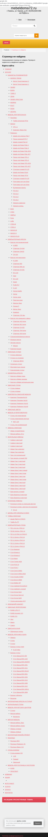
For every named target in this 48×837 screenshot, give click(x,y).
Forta (12, 218)
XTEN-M (13, 224)
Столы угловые (15, 391)
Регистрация (31, 19)
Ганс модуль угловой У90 (18, 458)
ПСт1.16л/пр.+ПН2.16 (17, 537)
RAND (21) (13, 616)
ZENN (12, 96)
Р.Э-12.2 (15, 194)
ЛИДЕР (12, 87)
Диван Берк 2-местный (17, 485)
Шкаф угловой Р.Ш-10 (20, 142)
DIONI (12, 108)
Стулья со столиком (17, 358)
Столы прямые (15, 388)
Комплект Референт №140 (19, 406)
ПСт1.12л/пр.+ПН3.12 (17, 546)
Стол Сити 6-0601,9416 (18, 574)
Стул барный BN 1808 (20, 692)
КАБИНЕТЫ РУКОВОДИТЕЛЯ (17, 75)
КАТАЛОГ (8, 72)
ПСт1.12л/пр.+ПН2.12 (17, 543)
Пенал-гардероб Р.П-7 (20, 139)
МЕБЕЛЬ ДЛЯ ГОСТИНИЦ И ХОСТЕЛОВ (21, 765)
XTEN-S (13, 227)
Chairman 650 (17, 263)
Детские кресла (15, 343)
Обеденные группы (16, 631)
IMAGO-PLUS (14, 236)
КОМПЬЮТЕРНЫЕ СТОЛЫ (16, 525)
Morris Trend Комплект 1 (21, 84)
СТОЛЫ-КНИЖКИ (13, 750)
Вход (19, 19)
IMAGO (12, 124)
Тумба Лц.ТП (14, 522)
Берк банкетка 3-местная (18, 495)
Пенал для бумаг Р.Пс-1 (21, 157)
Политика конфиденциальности (12, 836)
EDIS (12, 209)
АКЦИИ (7, 777)
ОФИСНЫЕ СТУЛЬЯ (14, 352)
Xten (11, 619)
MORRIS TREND (15, 78)
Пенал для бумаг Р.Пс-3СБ (22, 163)
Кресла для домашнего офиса (20, 318)
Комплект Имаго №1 (20, 130)
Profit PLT (16, 285)
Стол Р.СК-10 (14, 564)
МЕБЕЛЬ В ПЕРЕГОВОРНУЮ (17, 412)
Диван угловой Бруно (17, 431)
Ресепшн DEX (15, 741)
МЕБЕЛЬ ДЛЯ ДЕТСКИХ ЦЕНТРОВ (19, 707)
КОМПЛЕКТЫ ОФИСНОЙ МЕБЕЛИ (19, 394)
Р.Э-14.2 (15, 197)
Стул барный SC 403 (20, 656)
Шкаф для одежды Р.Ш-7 (21, 136)
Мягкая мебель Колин (17, 726)
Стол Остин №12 (16, 592)
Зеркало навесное (19, 203)
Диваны (13, 637)
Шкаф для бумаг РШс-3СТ (22, 154)
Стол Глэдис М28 (16, 561)
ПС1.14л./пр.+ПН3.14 (17, 528)
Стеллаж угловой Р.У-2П (21, 169)
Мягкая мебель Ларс (17, 723)
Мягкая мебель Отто (17, 434)
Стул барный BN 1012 (20, 686)
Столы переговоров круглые (19, 419)
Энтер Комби (17, 291)
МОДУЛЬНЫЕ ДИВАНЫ (15, 437)
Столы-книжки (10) (16, 753)
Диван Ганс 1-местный (17, 461)
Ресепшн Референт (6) (17, 744)
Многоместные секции (17, 367)
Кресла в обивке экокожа (18, 379)
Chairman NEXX (18, 361)
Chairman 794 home (19, 330)
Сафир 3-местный (16, 446)
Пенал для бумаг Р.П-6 (20, 175)
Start (14, 276)
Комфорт (16, 312)
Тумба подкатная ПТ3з (20, 121)
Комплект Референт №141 (19, 403)
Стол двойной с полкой (18, 589)
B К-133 (15, 273)
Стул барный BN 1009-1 (21, 689)
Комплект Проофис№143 (18, 397)
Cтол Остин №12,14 (17, 595)
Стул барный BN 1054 (20, 677)
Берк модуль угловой (17, 491)
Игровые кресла (15, 339)
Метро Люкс (17, 309)
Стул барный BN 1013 (20, 680)
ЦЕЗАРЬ (13, 111)
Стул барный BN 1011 (20, 668)
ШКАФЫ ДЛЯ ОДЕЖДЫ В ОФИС (18, 513)
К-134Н (15, 260)
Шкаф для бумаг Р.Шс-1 (21, 145)
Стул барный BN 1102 (20, 659)
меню (6, 42)
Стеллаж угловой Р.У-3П (21, 178)
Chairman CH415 (18, 251)
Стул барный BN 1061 (20, 665)
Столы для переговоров (18, 415)
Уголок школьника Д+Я (17, 601)
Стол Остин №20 (16, 598)
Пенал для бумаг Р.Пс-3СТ (22, 166)
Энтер (15, 294)
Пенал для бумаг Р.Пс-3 (21, 160)
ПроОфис (13, 118)
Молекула (16, 716)
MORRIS (13, 102)
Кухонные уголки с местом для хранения (23, 507)
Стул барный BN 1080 (20, 683)
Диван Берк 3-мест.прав (18, 473)
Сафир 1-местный (16, 440)
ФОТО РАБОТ (9, 783)
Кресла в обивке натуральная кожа (22, 382)
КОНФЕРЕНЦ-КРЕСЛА (15, 373)
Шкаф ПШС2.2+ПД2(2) (17, 519)
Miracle (15, 346)
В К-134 (15, 279)
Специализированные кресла (20, 336)
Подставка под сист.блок (21, 181)
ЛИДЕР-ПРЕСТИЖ (16, 99)
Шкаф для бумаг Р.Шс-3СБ (22, 151)
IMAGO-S (13, 233)
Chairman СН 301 (18, 270)
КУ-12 (15, 510)
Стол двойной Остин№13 (18, 586)
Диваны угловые (15, 729)
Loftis (12, 221)
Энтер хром (17, 297)
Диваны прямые (15, 732)
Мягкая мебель (15, 713)
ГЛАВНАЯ (8, 69)
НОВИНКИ (8, 774)
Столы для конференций (18, 425)
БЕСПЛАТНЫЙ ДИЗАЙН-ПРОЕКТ (19, 735)
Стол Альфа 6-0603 (16, 577)
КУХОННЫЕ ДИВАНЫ (15, 501)
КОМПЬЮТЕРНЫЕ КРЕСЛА (17, 239)
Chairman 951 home (19, 324)
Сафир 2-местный (16, 443)
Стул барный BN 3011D (21, 671)
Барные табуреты (16, 695)
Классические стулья (17, 370)
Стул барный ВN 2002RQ (21, 662)
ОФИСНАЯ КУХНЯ (14, 628)
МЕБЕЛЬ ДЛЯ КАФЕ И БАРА (17, 634)
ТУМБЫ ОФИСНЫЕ (14, 516)
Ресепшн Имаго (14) (17, 747)
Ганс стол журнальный (17, 455)
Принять (37, 823)
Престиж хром (18, 300)
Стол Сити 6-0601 (16, 571)
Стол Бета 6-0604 (16, 580)
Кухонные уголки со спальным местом (23, 504)
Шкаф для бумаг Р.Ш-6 (20, 172)
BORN (12, 90)
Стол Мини (14, 558)
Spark (15, 282)
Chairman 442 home (19, 321)
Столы (12, 640)
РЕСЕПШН (11, 738)
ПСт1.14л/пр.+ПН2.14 (17, 540)
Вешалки (13, 698)
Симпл (12, 625)
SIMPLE (13, 215)
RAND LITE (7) (15, 610)
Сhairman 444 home (19, 333)
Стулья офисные (16, 355)
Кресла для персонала (17, 257)
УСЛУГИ (7, 786)
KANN (12, 768)
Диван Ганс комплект (17, 449)
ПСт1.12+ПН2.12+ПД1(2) (18, 534)
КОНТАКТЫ (9, 792)
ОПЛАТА (8, 789)
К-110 (15, 288)
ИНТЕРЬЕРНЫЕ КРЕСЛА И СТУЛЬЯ (20, 701)
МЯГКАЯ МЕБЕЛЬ (14, 719)
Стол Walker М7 (15, 583)
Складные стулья (16, 364)
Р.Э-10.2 (15, 191)
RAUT (12, 105)
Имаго (12, 622)
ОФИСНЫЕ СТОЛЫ (14, 385)
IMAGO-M (13, 230)
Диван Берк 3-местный (17, 482)
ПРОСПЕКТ (14, 771)
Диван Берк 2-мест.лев (17, 476)
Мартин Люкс (17, 303)
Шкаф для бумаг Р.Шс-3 (21, 148)
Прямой (15, 759)
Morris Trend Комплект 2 (21, 81)
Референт (13, 133)
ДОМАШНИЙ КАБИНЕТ (15, 604)
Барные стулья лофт (17, 647)
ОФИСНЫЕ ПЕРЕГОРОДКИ (17, 607)
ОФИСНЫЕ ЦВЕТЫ (14, 409)
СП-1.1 (15, 127)
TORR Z (13, 93)
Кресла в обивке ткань (17, 376)
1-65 (14, 756)
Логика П (16, 306)
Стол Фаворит (15, 549)
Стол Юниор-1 (15, 552)
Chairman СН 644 (18, 248)
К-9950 (15, 245)
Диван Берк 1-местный (17, 488)
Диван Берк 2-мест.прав (18, 479)
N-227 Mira (16, 650)
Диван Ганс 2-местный (17, 464)
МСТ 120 (16, 422)
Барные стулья (15, 653)
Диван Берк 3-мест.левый (18, 470)
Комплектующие (15, 349)
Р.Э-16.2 (15, 200)
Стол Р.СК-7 (14, 567)
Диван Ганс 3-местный (17, 467)
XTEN (12, 212)
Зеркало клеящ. (18, 206)
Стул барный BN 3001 (20, 674)
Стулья (12, 643)
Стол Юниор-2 (15, 555)
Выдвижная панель (19, 187)
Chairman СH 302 (18, 327)
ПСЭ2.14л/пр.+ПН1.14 (17, 531)
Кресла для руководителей (19, 242)
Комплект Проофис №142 (18, 400)
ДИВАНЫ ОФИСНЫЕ (15, 428)
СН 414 (15, 254)
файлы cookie (21, 821)
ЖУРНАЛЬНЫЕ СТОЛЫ (15, 704)
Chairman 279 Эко (19, 315)
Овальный (16, 762)
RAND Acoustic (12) (16, 613)
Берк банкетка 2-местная (18, 498)
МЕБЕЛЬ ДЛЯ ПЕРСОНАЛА (17, 115)
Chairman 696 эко (19, 267)
